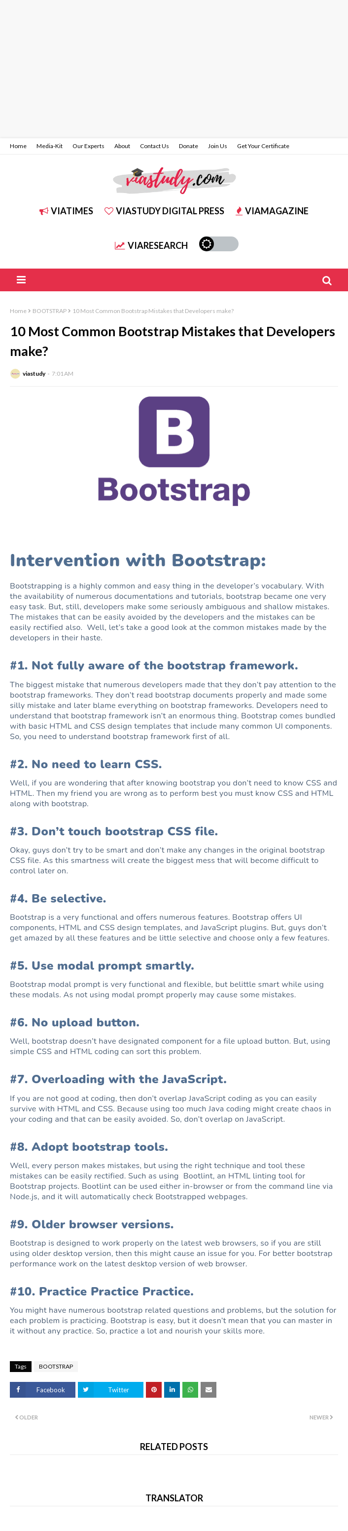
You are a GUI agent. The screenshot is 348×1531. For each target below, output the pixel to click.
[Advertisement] (174, 69)
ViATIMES (66, 210)
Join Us (217, 146)
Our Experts (88, 146)
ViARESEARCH (151, 245)
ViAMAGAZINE (272, 210)
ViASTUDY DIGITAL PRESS (164, 210)
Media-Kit (49, 146)
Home (18, 146)
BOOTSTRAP (50, 310)
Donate (188, 146)
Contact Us (154, 146)
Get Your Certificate (263, 146)
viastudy (34, 373)
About (122, 146)
